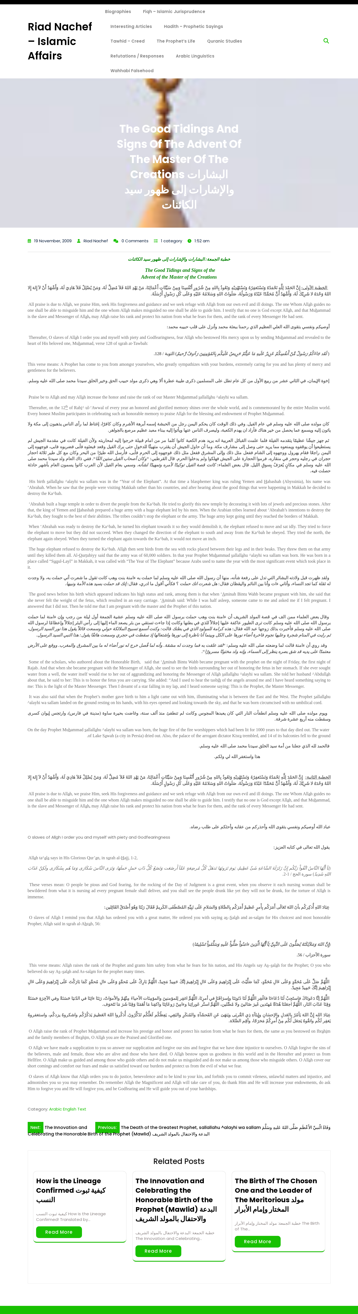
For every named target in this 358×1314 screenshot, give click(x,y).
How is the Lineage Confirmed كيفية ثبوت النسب (71, 1190)
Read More (59, 1232)
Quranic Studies (224, 41)
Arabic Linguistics (195, 56)
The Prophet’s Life (176, 41)
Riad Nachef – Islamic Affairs (60, 41)
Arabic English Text (67, 1109)
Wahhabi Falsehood (132, 71)
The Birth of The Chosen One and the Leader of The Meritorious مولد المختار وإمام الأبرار (276, 1195)
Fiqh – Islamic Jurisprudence (174, 11)
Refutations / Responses (137, 56)
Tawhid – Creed (127, 41)
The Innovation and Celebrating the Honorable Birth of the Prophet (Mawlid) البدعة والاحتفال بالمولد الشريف (176, 1200)
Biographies (118, 11)
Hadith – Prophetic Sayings (193, 26)
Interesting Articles (131, 26)
